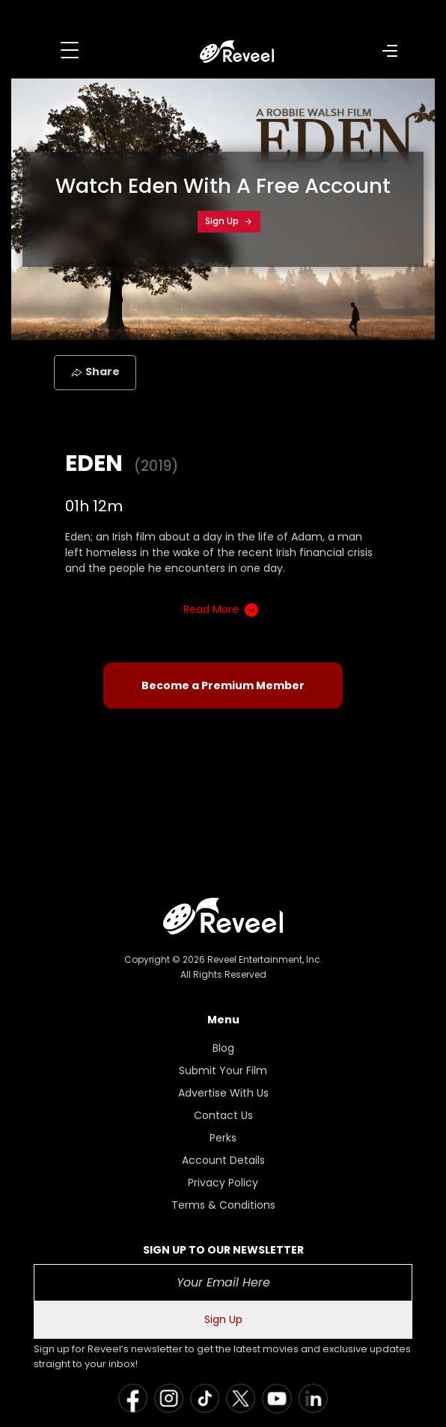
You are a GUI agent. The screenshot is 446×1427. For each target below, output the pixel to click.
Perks (223, 1137)
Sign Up (229, 221)
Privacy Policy (223, 1182)
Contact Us (223, 1115)
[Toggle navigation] (70, 50)
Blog (223, 1048)
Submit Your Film (223, 1070)
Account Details (223, 1160)
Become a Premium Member (223, 685)
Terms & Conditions (223, 1205)
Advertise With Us (223, 1092)
